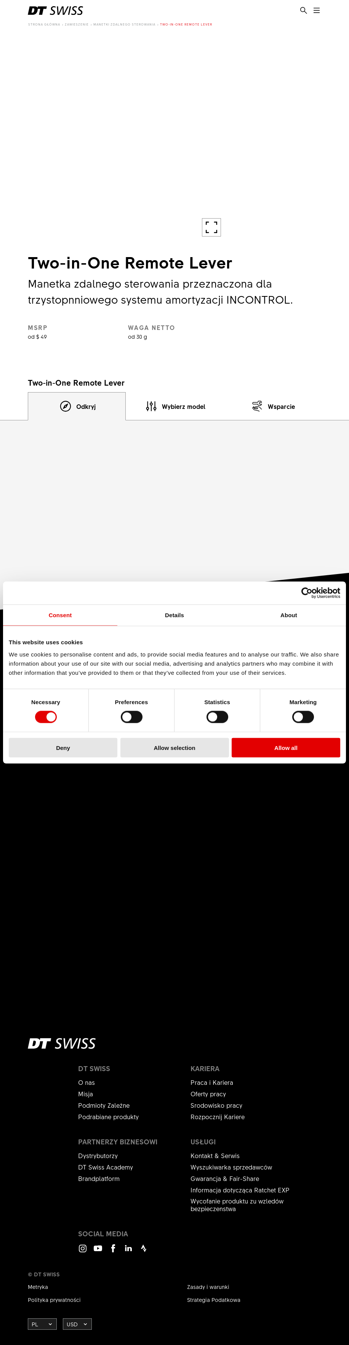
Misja (85, 1093)
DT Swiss (94, 1068)
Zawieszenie (77, 24)
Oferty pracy (208, 1093)
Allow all (286, 747)
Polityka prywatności (54, 1299)
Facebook (113, 1251)
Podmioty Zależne (104, 1105)
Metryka (38, 1286)
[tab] (76, 406)
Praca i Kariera (212, 1082)
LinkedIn (128, 1251)
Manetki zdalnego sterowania (124, 24)
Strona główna (44, 24)
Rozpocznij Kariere (218, 1116)
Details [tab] (174, 615)
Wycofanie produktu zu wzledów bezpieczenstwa (237, 1205)
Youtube (97, 1251)
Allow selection (174, 747)
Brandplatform (99, 1178)
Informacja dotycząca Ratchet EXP (240, 1190)
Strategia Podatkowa (213, 1299)
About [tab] (288, 615)
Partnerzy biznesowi (117, 1141)
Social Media (103, 1233)
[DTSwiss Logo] (55, 10)
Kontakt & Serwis (215, 1155)
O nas (86, 1082)
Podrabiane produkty (108, 1116)
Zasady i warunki (208, 1286)
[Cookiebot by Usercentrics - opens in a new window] (307, 593)
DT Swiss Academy (105, 1167)
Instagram (82, 1251)
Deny (63, 747)
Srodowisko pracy (216, 1105)
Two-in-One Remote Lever (186, 24)
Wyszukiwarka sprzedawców (231, 1167)
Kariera (205, 1068)
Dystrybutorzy (98, 1155)
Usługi (203, 1141)
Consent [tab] (60, 615)
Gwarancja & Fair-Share (225, 1178)
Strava (143, 1251)
